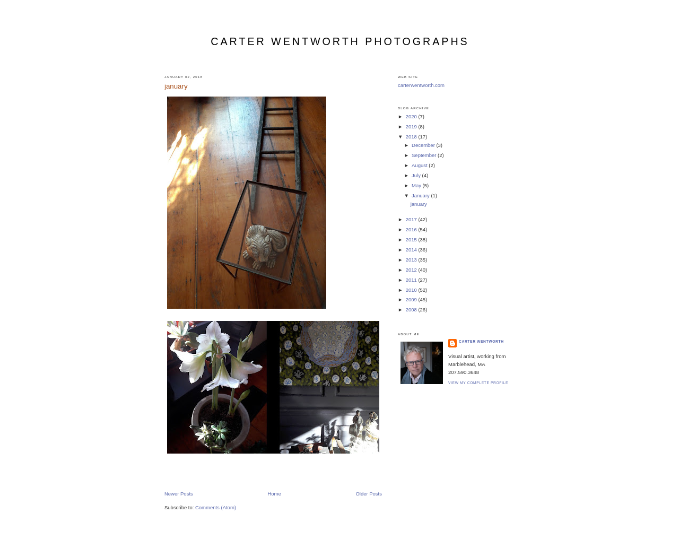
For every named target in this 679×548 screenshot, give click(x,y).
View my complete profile (478, 383)
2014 (412, 250)
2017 (412, 219)
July (417, 175)
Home (274, 494)
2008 (412, 309)
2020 (412, 116)
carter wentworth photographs (340, 41)
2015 (412, 239)
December (424, 145)
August (420, 165)
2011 (412, 280)
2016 (412, 229)
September (425, 155)
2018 (412, 137)
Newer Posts (178, 494)
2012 (412, 270)
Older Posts (368, 494)
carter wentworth (481, 341)
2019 (412, 126)
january (176, 86)
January (421, 195)
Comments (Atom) (215, 507)
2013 (412, 260)
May (417, 185)
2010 (412, 290)
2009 (412, 299)
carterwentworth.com (421, 85)
